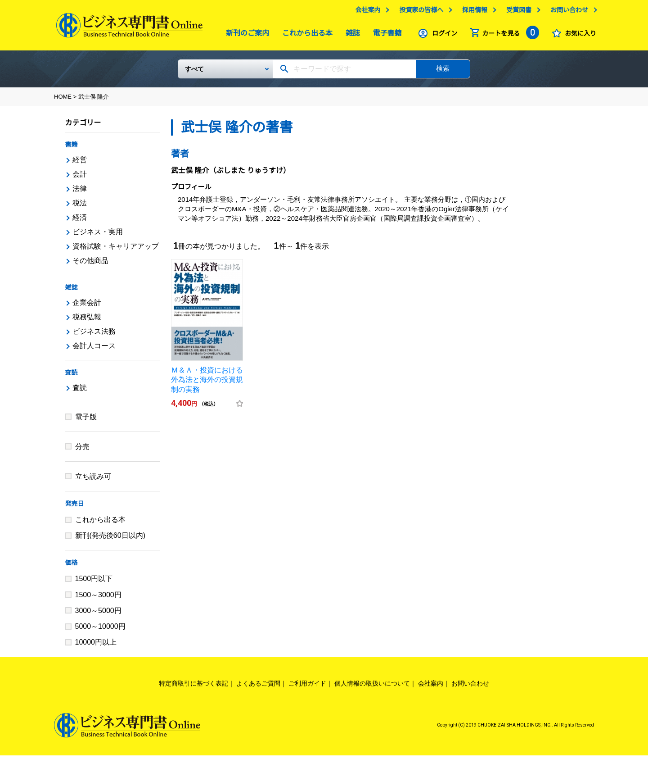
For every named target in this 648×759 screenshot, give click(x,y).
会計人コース (94, 349)
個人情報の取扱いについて (372, 687)
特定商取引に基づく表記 (193, 687)
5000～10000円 (100, 630)
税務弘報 (86, 320)
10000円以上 (96, 646)
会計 (79, 178)
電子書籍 (385, 35)
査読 (71, 376)
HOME (63, 100)
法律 (79, 192)
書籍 (71, 148)
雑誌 (350, 35)
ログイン (442, 35)
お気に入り (578, 35)
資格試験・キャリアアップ (115, 250)
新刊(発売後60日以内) (110, 539)
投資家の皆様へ (419, 12)
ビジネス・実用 (97, 235)
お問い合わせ (567, 12)
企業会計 (86, 306)
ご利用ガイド (307, 687)
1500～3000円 (98, 598)
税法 (79, 206)
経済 (79, 221)
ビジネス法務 (94, 335)
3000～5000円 (98, 614)
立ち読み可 (93, 480)
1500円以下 (94, 582)
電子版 (86, 420)
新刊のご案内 (245, 35)
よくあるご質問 (258, 687)
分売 (82, 450)
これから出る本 (305, 35)
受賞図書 (516, 12)
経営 (79, 163)
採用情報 (472, 12)
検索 (443, 72)
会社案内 (365, 12)
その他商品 (90, 264)
